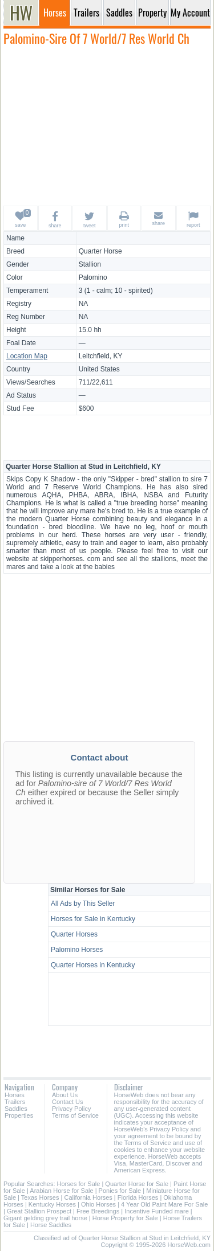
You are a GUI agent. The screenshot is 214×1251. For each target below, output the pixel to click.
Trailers (15, 1101)
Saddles (16, 1108)
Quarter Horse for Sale (136, 1183)
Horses (15, 1094)
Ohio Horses (98, 1204)
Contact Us (67, 1101)
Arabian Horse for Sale (61, 1190)
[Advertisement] (107, 125)
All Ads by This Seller (83, 903)
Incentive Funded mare (156, 1211)
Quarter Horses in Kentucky (93, 965)
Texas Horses (40, 1197)
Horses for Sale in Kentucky (93, 919)
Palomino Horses (77, 950)
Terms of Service (75, 1115)
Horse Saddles (50, 1224)
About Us (65, 1094)
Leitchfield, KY (101, 356)
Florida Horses (138, 1197)
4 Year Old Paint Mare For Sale (164, 1204)
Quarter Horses (74, 934)
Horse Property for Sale (125, 1218)
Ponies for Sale (120, 1190)
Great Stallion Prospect (39, 1211)
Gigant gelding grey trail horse (45, 1218)
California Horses (88, 1197)
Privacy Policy (71, 1108)
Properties (19, 1115)
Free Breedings (97, 1211)
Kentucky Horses (52, 1204)
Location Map (26, 356)
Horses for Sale (78, 1183)
